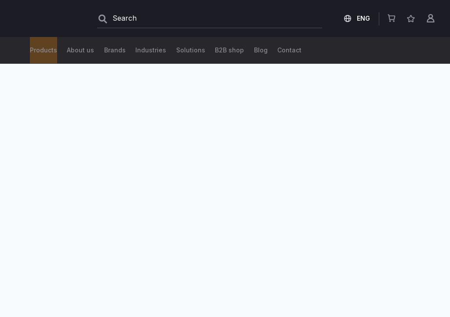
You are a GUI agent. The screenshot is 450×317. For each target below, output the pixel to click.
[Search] (102, 19)
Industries (247, 50)
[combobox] (209, 18)
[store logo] (44, 18)
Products (43, 50)
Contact (386, 50)
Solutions (95, 50)
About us (337, 50)
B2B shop (148, 50)
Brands (197, 50)
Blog (293, 50)
